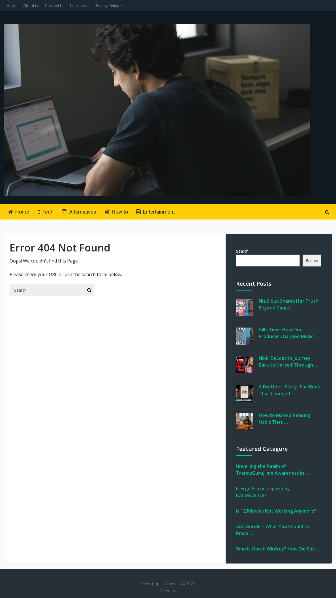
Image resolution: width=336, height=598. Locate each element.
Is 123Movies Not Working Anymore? (276, 511)
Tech (45, 212)
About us (31, 5)
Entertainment (155, 212)
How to (116, 212)
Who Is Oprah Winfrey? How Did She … (278, 549)
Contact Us (55, 5)
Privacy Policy (107, 5)
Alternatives (79, 212)
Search (242, 251)
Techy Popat (151, 584)
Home (12, 5)
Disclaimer (79, 5)
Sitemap (167, 591)
